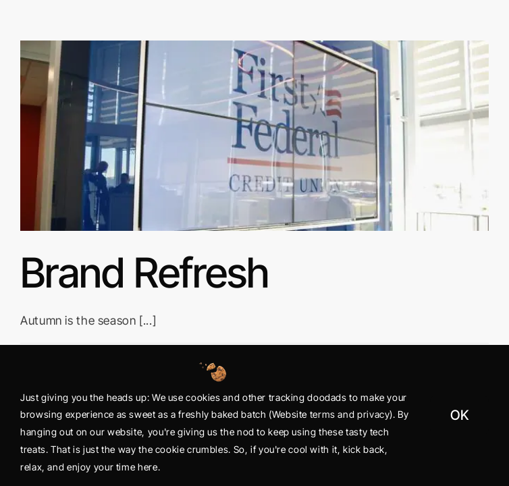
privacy (373, 414)
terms (323, 414)
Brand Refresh (144, 273)
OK (459, 415)
